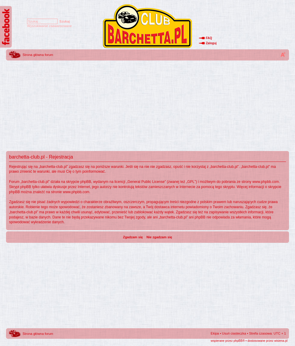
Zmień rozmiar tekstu (283, 54)
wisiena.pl (280, 340)
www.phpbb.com (265, 182)
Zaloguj (211, 43)
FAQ (209, 38)
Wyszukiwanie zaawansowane (49, 26)
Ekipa (215, 333)
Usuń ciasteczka (234, 333)
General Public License (146, 182)
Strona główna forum (38, 55)
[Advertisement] (147, 104)
